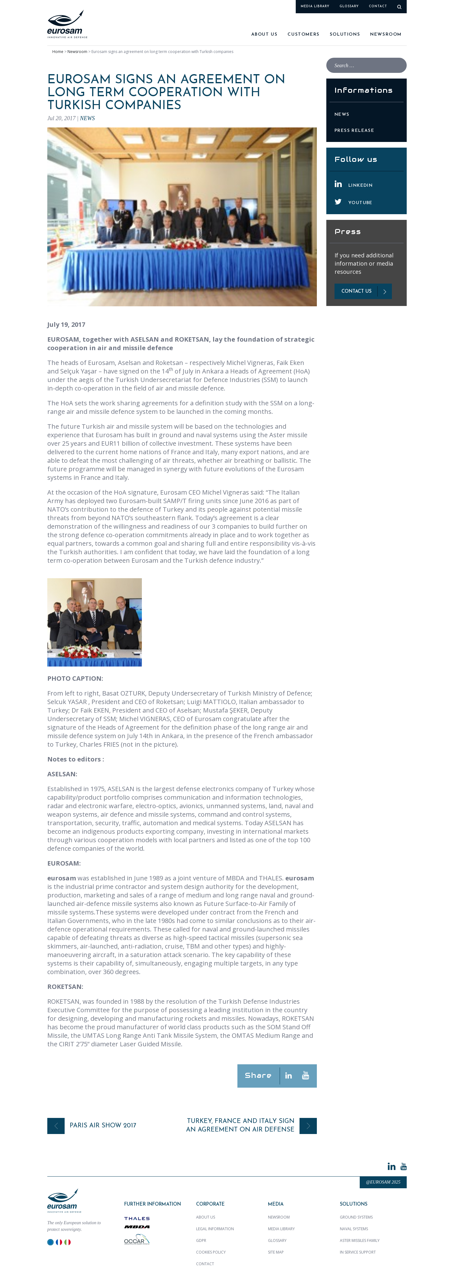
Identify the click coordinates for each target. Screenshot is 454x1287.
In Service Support (358, 1252)
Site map (276, 1252)
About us (264, 34)
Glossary (349, 6)
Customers (303, 34)
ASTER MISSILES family (360, 1240)
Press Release (354, 130)
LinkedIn (360, 185)
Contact (378, 6)
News (87, 118)
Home (57, 51)
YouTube (360, 203)
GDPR (201, 1240)
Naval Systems (354, 1228)
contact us (356, 291)
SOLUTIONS (345, 34)
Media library (315, 6)
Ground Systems (356, 1217)
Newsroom (386, 34)
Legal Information (215, 1228)
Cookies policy (211, 1252)
